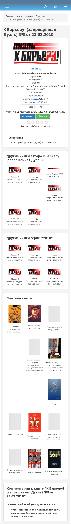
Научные (28, 16)
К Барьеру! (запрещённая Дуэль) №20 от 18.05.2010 (14, 278)
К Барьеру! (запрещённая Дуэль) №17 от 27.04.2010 (34, 176)
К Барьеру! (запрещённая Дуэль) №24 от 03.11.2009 (54, 194)
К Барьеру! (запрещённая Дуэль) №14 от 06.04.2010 (14, 218)
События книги (35, 107)
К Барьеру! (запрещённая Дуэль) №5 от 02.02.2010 (54, 277)
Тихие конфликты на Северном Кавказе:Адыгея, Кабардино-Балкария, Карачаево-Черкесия (34, 359)
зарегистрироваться (22, 516)
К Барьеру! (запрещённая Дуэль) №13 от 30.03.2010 (14, 176)
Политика (40, 16)
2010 (39, 76)
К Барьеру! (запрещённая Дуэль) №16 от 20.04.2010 (34, 218)
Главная (9, 16)
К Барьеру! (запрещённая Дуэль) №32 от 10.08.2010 (34, 254)
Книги (19, 16)
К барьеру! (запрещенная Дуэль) (39, 73)
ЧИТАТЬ (43, 116)
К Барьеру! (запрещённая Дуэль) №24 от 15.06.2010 (54, 254)
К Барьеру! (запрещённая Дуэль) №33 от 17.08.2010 (14, 254)
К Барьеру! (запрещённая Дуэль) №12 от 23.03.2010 (34, 277)
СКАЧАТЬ (27, 116)
